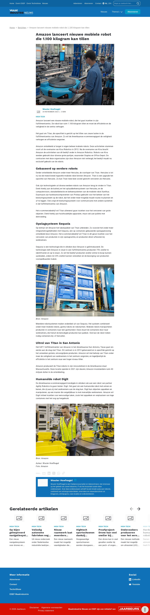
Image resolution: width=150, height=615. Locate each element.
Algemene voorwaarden (51, 608)
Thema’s (116, 12)
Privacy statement (46, 611)
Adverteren (77, 3)
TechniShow (15, 589)
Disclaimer (34, 608)
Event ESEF (20, 3)
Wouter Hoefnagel (51, 109)
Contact (98, 3)
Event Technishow (34, 3)
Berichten (22, 28)
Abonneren (88, 3)
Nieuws (45, 3)
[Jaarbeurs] (129, 609)
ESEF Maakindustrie (19, 594)
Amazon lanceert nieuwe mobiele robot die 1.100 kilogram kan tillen (59, 28)
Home (12, 3)
